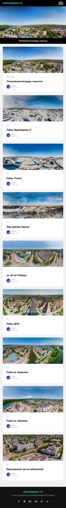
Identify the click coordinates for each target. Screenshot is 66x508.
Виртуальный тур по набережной (25, 469)
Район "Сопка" (14, 178)
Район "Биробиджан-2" (19, 129)
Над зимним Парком (18, 226)
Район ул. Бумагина (17, 372)
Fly (8, 77)
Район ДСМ (13, 323)
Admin (13, 86)
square (12, 77)
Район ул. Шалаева (17, 420)
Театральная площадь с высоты (25, 81)
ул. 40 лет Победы (17, 275)
